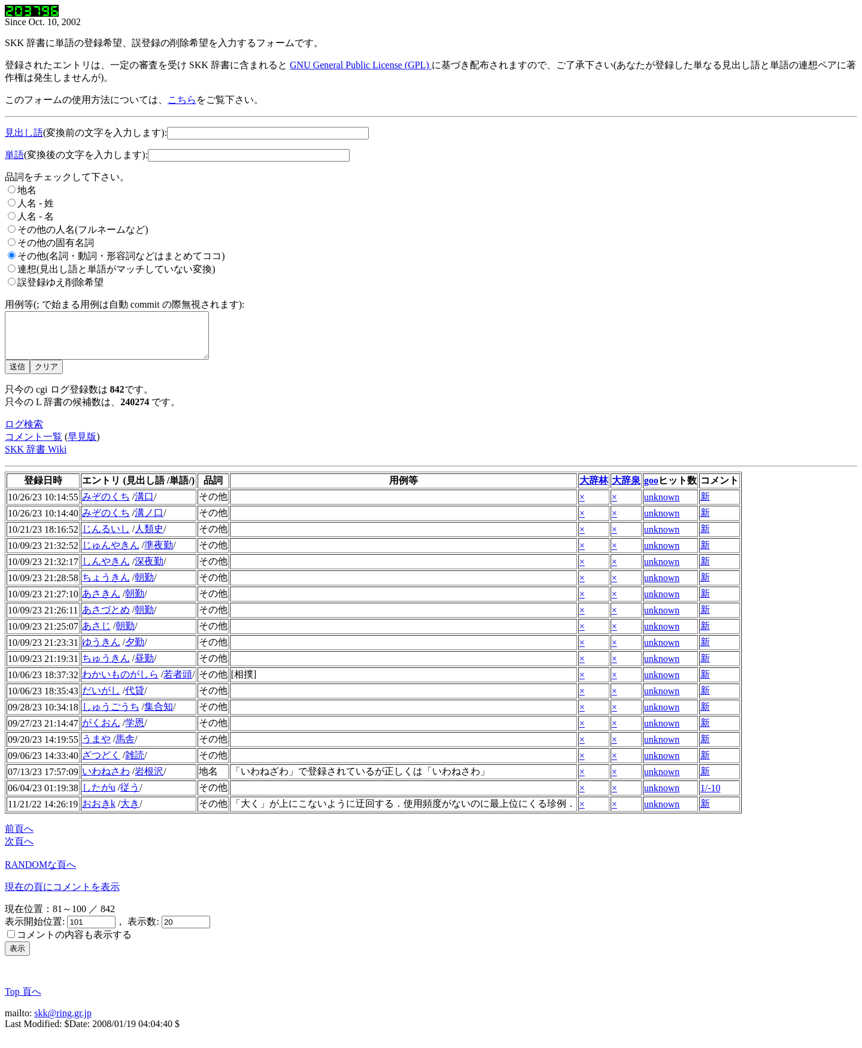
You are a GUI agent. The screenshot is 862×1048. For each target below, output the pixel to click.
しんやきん (106, 570)
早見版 (82, 446)
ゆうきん (101, 651)
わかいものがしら (120, 683)
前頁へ (19, 838)
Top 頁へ (23, 1000)
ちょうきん (106, 586)
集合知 (158, 715)
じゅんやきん (110, 554)
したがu (99, 796)
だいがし (101, 699)
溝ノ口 (149, 522)
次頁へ (19, 850)
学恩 (134, 732)
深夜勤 (149, 570)
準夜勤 (158, 554)
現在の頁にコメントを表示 (62, 896)
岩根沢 (149, 780)
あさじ (96, 635)
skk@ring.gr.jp (63, 1022)
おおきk (99, 812)
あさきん (101, 602)
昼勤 (144, 667)
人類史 (149, 538)
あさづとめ (106, 618)
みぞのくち (106, 505)
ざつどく (101, 764)
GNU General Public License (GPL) (361, 65)
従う (129, 796)
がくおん (101, 732)
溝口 (144, 505)
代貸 (134, 699)
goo (651, 489)
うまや (96, 748)
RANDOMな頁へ (40, 873)
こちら (182, 100)
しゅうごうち (110, 715)
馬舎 (125, 748)
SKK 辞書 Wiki (35, 458)
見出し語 (24, 132)
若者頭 (177, 683)
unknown (662, 506)
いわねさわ (106, 780)
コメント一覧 (33, 446)
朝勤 (144, 586)
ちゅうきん (106, 667)
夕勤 (134, 651)
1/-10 (710, 797)
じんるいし (106, 538)
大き (129, 812)
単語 (14, 155)
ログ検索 (24, 433)
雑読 (134, 764)
